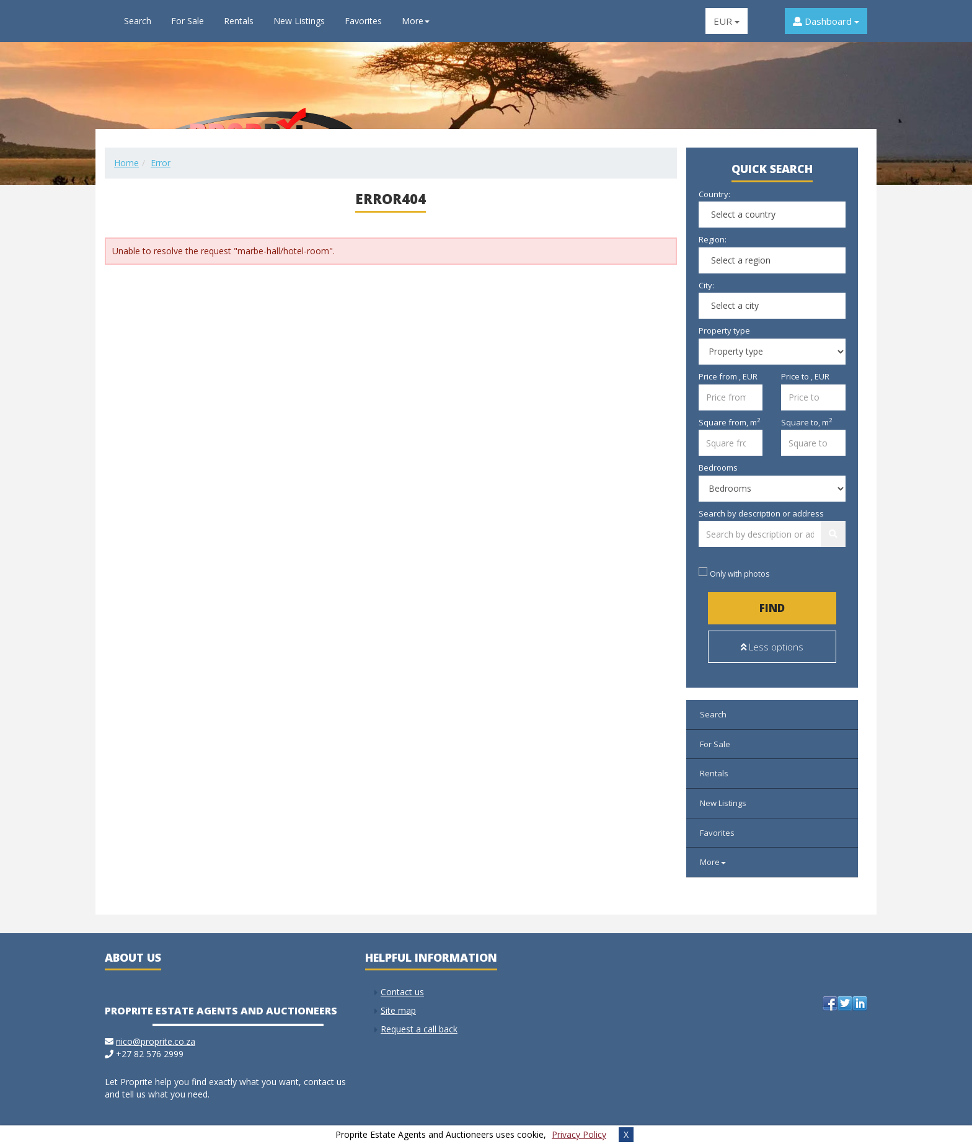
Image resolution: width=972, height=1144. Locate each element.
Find (772, 608)
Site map (398, 1004)
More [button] (416, 21)
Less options (772, 647)
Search (137, 21)
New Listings (299, 21)
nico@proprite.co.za (155, 1035)
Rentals (239, 21)
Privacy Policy (579, 1134)
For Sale (187, 21)
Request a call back (419, 1023)
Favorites (363, 21)
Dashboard (826, 21)
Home (126, 163)
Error (160, 163)
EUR (727, 21)
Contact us (402, 985)
